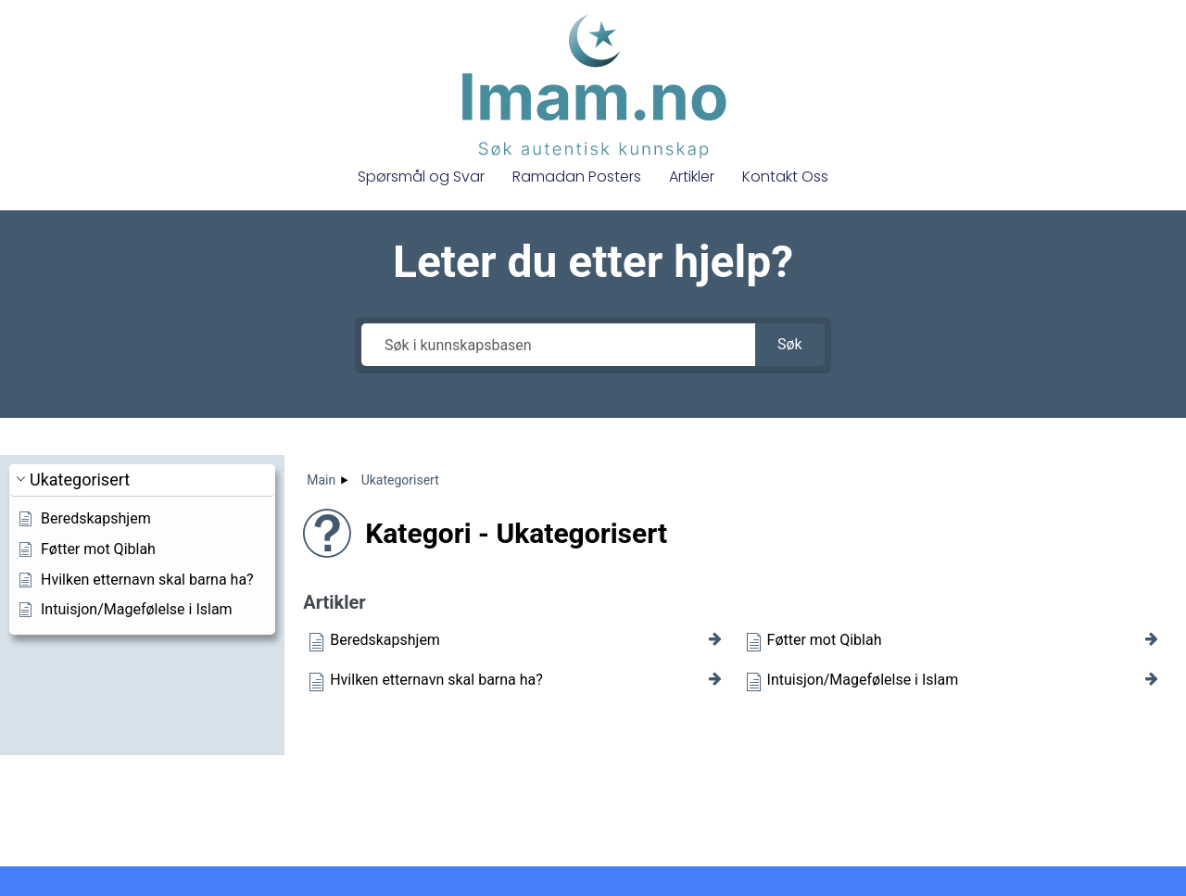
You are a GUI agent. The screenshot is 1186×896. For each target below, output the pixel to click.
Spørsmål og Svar (421, 176)
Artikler (691, 176)
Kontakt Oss (785, 176)
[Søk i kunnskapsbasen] (557, 344)
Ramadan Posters (576, 176)
